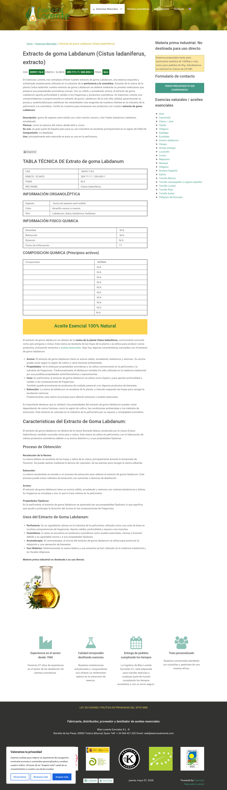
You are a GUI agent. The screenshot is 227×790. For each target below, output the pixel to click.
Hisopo (163, 144)
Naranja (163, 163)
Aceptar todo (61, 777)
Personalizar (20, 777)
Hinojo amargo (167, 147)
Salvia (162, 174)
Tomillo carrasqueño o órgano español (180, 181)
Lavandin (164, 151)
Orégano (164, 128)
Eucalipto (164, 136)
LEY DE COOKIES (89, 707)
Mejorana (164, 159)
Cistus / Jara (166, 121)
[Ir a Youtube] (106, 780)
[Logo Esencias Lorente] (47, 15)
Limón (162, 155)
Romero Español (168, 170)
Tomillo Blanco (167, 178)
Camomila (165, 117)
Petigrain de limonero (171, 197)
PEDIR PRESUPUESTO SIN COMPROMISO (180, 87)
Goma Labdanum (169, 140)
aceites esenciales (71, 347)
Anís (161, 113)
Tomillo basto (166, 193)
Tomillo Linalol (167, 185)
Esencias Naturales (46, 43)
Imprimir (30, 151)
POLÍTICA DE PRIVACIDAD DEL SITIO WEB (124, 707)
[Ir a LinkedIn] (90, 780)
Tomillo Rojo (166, 189)
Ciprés (162, 125)
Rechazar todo (41, 777)
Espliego (164, 132)
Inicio (30, 43)
